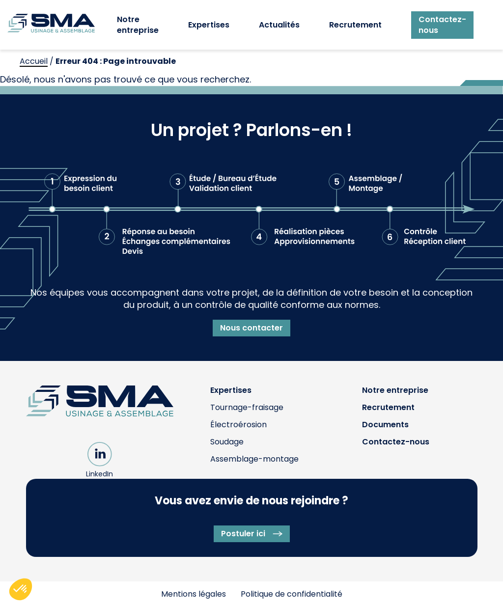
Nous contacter (251, 327)
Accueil (34, 61)
